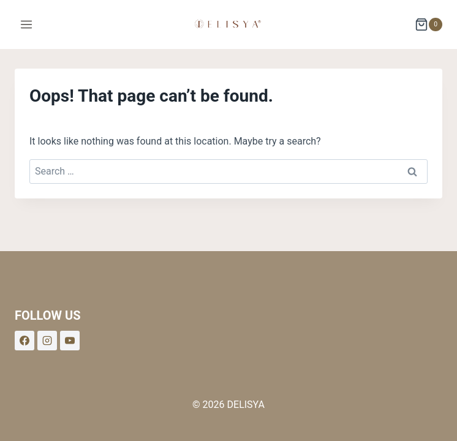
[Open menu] (27, 24)
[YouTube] (70, 340)
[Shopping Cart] (428, 24)
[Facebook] (24, 340)
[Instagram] (47, 340)
